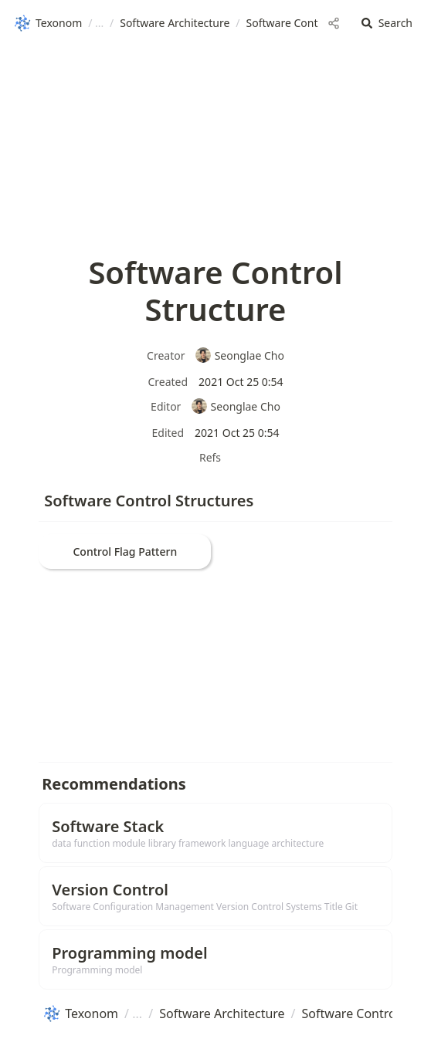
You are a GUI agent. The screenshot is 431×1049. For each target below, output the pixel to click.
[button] (387, 23)
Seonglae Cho (239, 355)
